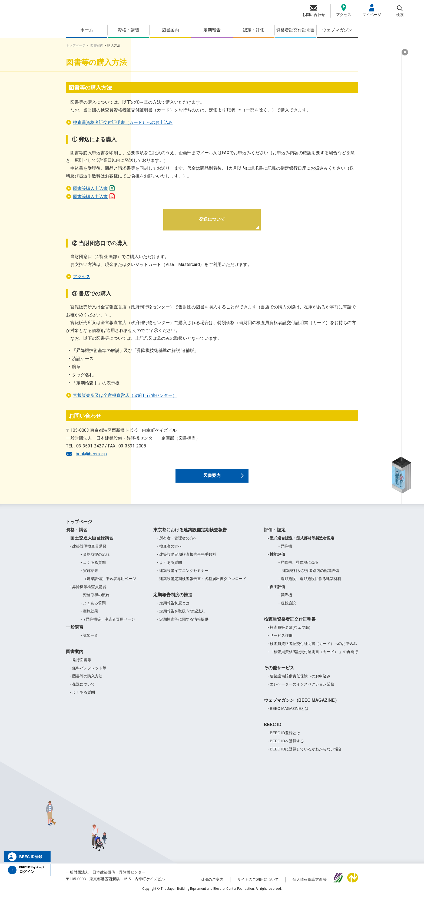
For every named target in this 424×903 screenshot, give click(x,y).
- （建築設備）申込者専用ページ (108, 584)
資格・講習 (128, 30)
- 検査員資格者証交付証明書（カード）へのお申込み (312, 649)
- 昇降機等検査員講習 (88, 592)
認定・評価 (253, 30)
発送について (212, 219)
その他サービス (279, 673)
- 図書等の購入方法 (86, 681)
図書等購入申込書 (94, 187)
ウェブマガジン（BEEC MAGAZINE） (301, 705)
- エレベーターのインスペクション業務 (301, 689)
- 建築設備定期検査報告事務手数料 (186, 559)
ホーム (86, 30)
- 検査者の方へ (169, 551)
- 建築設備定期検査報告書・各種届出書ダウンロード (202, 584)
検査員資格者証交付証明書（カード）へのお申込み (123, 122)
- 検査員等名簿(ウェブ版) (289, 632)
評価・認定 (275, 535)
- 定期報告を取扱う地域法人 (181, 616)
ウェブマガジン (337, 30)
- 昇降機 (285, 551)
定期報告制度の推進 (172, 600)
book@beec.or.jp (91, 453)
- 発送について (82, 689)
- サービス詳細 (280, 640)
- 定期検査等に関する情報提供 (183, 624)
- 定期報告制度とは (173, 608)
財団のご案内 (212, 885)
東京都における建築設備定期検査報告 (190, 535)
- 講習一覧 (89, 640)
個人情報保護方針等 (310, 885)
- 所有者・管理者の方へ (177, 543)
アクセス (81, 276)
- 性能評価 (276, 559)
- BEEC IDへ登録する (286, 746)
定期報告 (212, 30)
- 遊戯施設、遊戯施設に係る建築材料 (310, 584)
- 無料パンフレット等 (88, 673)
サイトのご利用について (258, 885)
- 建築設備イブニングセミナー (183, 576)
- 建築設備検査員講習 (88, 551)
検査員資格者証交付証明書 (290, 624)
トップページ (75, 45)
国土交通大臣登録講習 (90, 543)
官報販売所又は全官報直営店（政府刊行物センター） (125, 395)
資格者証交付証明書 (295, 30)
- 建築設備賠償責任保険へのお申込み (299, 681)
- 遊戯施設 (287, 608)
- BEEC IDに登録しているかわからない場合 (305, 754)
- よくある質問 (93, 567)
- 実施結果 (89, 576)
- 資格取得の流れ (95, 559)
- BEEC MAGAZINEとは (288, 713)
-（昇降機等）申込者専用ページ (108, 624)
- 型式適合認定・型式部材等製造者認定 (301, 543)
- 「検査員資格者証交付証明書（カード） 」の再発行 (313, 657)
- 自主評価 (276, 592)
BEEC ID (272, 729)
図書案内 (170, 30)
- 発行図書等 (80, 665)
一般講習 (74, 632)
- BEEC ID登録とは (284, 738)
